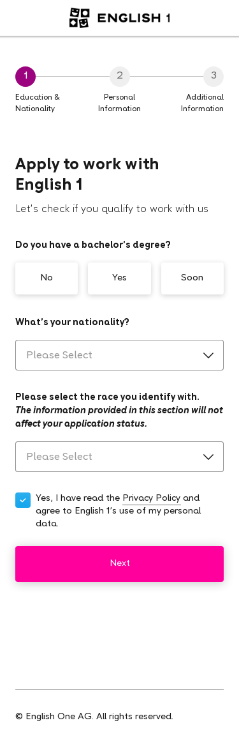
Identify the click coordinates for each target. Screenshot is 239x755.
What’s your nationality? (72, 323)
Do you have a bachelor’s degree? (93, 245)
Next (120, 563)
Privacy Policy (151, 498)
